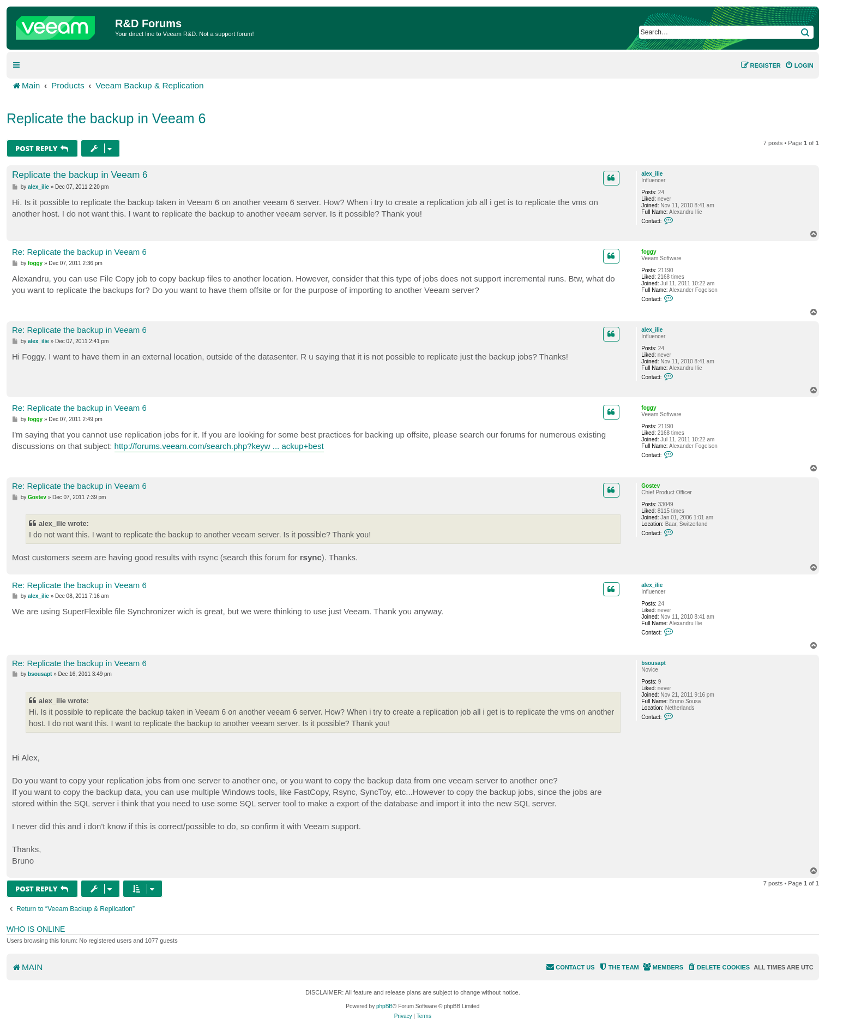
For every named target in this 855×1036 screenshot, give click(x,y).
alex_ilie (652, 174)
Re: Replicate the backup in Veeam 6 (79, 251)
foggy (648, 252)
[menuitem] (799, 65)
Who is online (36, 929)
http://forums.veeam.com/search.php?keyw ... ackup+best (219, 446)
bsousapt (653, 663)
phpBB (384, 1006)
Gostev (650, 486)
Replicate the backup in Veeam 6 (106, 118)
